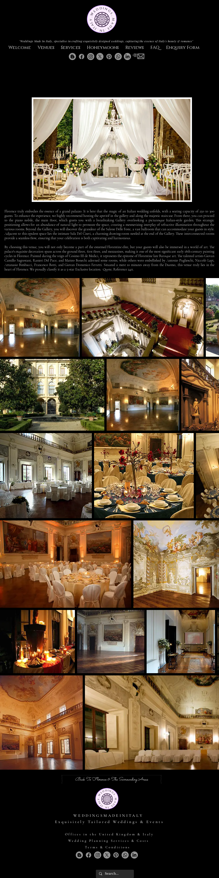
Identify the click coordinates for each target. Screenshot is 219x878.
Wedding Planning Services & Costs (108, 841)
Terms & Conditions (107, 847)
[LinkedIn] (127, 56)
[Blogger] (72, 56)
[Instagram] (90, 56)
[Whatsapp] (118, 56)
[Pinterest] (109, 56)
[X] (99, 56)
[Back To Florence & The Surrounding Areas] (111, 779)
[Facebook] (81, 56)
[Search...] (114, 874)
